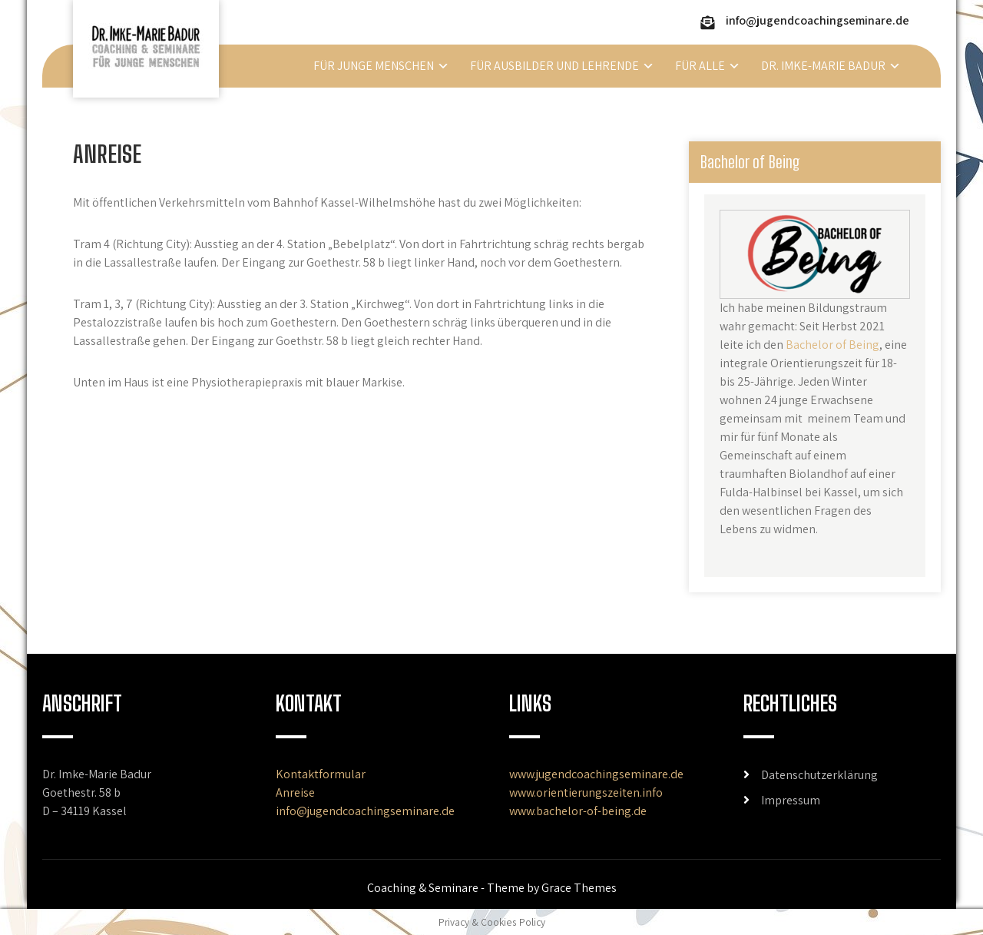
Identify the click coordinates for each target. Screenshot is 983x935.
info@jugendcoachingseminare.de (817, 20)
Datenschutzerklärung (819, 775)
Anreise (295, 792)
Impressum (790, 800)
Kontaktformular (321, 774)
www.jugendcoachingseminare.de (596, 774)
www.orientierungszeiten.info (586, 792)
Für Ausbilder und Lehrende (554, 66)
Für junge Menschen (373, 66)
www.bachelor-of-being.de (578, 811)
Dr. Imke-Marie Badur (823, 66)
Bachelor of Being (832, 345)
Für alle (700, 66)
